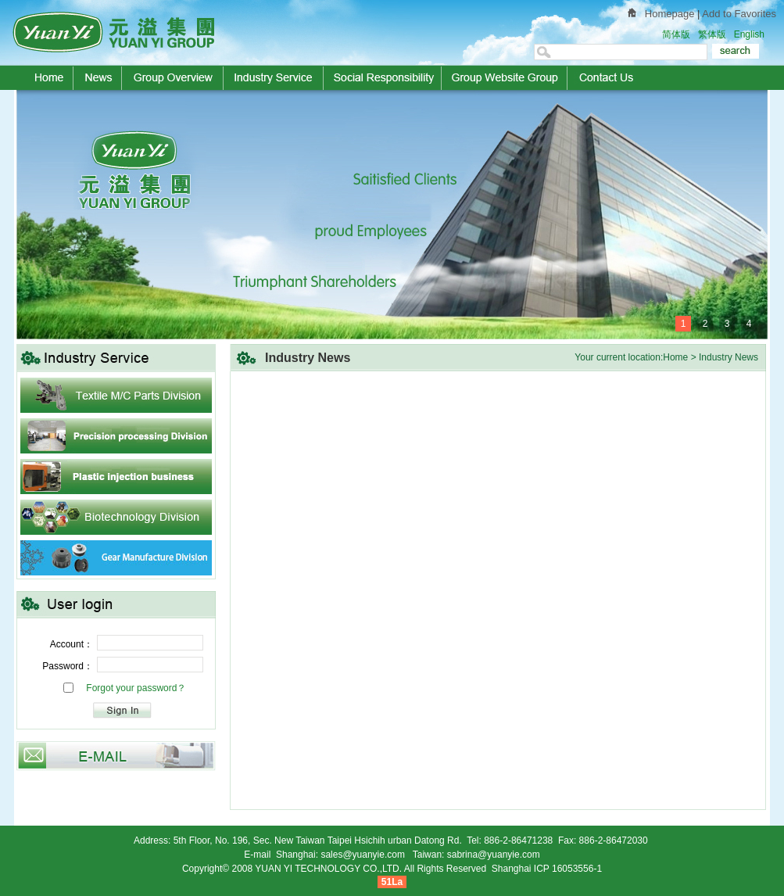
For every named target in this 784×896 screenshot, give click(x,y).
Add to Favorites (739, 14)
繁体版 (712, 34)
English (749, 34)
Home (675, 357)
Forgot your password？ (136, 688)
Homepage (670, 14)
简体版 (676, 34)
